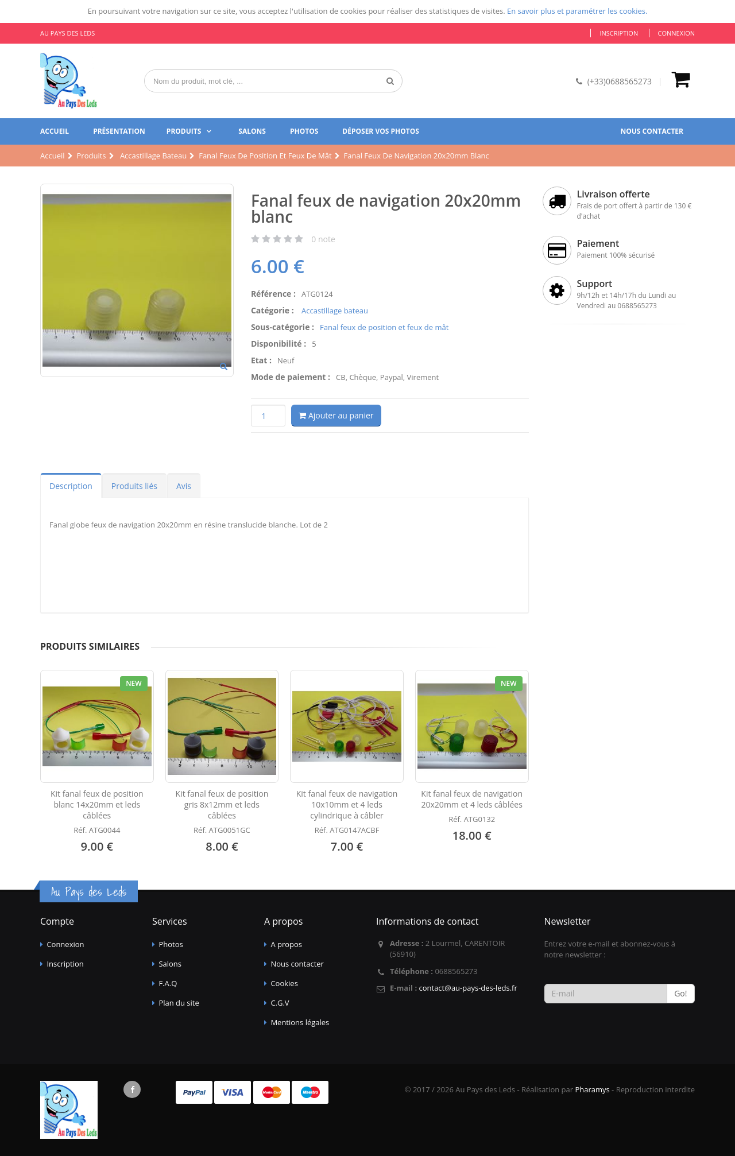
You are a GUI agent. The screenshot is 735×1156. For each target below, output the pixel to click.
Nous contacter (651, 131)
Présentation (119, 131)
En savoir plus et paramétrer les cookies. (577, 11)
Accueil (54, 131)
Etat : (261, 360)
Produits (184, 131)
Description (70, 485)
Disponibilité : (278, 343)
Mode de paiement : (290, 376)
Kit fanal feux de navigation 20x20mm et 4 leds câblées (472, 799)
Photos (304, 131)
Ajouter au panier (336, 415)
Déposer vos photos (380, 131)
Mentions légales (299, 1022)
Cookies (283, 983)
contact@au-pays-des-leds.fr (468, 988)
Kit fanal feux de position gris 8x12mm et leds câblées (222, 804)
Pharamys (592, 1089)
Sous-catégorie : (282, 326)
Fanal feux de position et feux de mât (384, 327)
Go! (680, 993)
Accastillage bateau (334, 310)
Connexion (676, 33)
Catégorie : (272, 310)
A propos (286, 944)
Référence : (273, 293)
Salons (252, 131)
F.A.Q (167, 983)
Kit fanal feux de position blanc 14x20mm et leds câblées (97, 804)
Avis (183, 485)
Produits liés (134, 485)
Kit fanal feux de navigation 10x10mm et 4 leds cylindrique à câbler (347, 804)
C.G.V (279, 1003)
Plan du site (178, 1003)
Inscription (618, 33)
